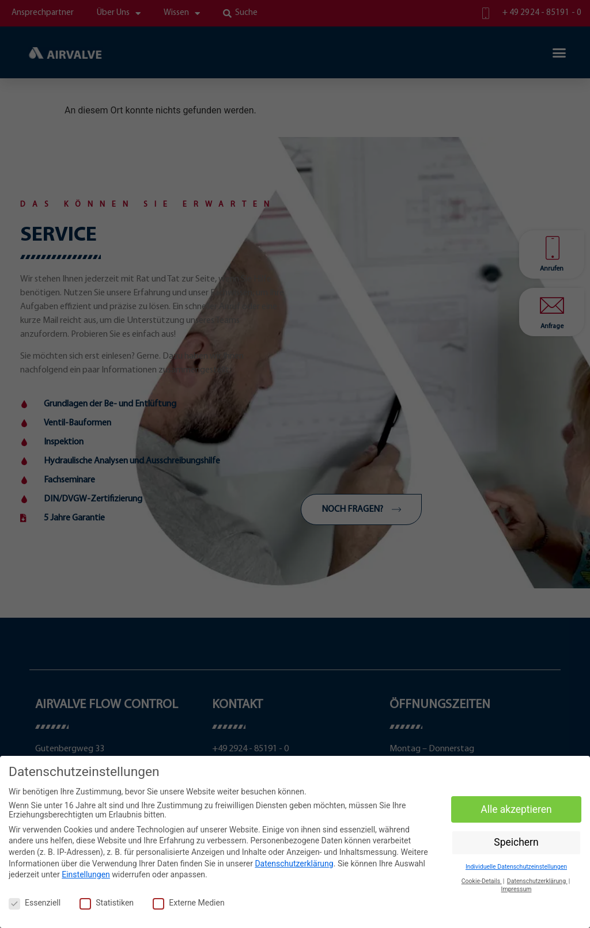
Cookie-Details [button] (482, 881)
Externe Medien (188, 902)
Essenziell (34, 902)
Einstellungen (86, 874)
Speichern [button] (516, 842)
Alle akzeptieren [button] (516, 809)
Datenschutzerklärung (294, 863)
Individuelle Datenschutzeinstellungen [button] (516, 866)
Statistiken (107, 902)
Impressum (516, 889)
